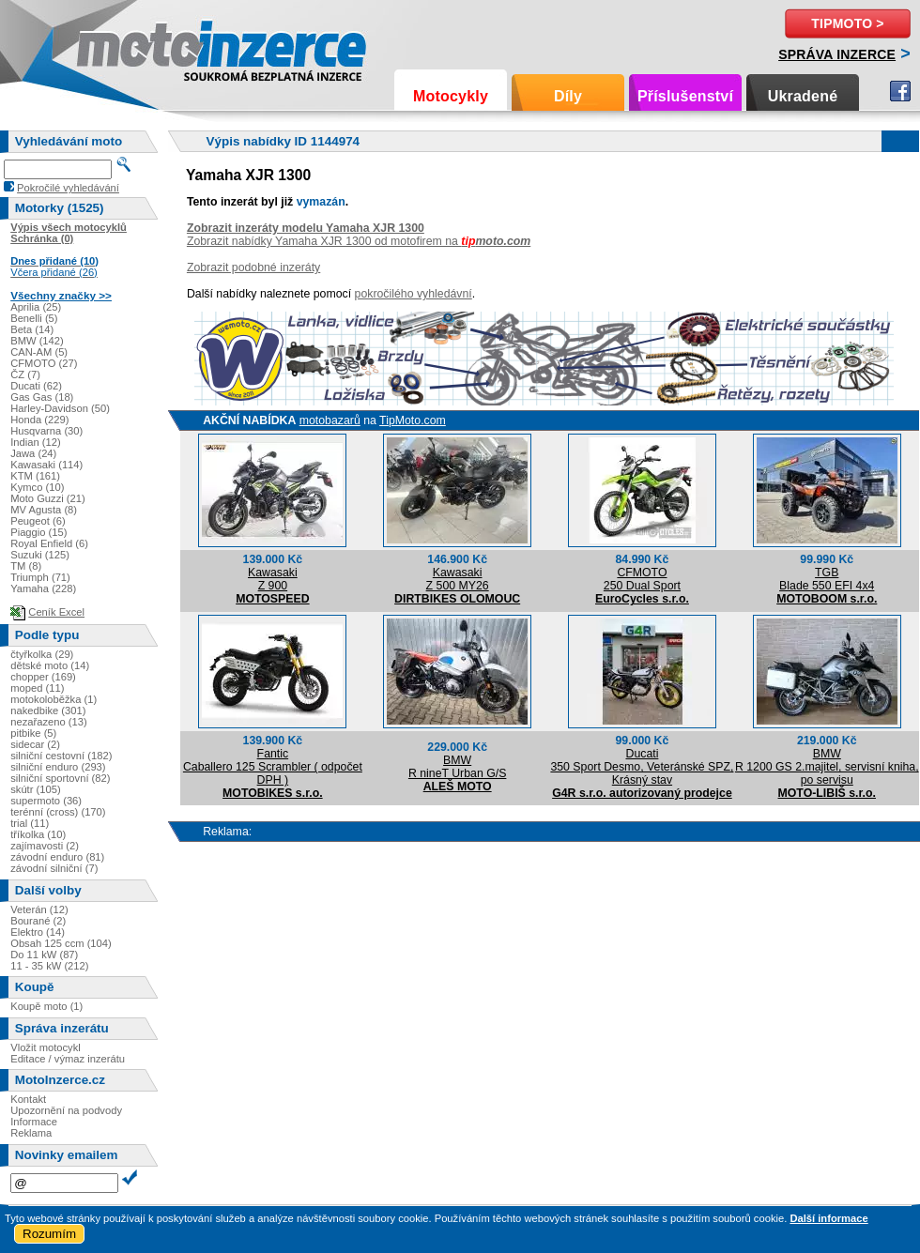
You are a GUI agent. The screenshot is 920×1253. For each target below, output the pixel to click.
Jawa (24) (33, 453)
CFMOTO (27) (43, 363)
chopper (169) (43, 676)
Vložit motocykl (45, 1047)
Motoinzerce (116, 46)
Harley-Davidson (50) (60, 408)
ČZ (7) (25, 374)
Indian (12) (35, 442)
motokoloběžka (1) (53, 699)
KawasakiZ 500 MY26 (457, 579)
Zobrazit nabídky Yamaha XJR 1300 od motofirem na (358, 241)
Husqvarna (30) (46, 430)
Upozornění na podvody (66, 1110)
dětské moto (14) (49, 665)
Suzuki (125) (39, 554)
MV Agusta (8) (43, 509)
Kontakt (28, 1099)
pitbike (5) (33, 733)
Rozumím (49, 1234)
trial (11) (29, 823)
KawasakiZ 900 (273, 579)
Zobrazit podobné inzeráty (253, 267)
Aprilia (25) (35, 307)
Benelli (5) (33, 318)
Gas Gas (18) (41, 397)
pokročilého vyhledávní (413, 293)
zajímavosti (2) (44, 845)
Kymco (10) (37, 487)
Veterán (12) (39, 909)
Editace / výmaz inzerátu (67, 1058)
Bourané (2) (38, 920)
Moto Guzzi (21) (47, 498)
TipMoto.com (412, 420)
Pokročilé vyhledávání (68, 187)
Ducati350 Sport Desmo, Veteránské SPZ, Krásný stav (641, 767)
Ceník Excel (56, 612)
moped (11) (37, 688)
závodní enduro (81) (57, 857)
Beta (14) (32, 329)
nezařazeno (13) (48, 721)
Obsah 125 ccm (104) (61, 943)
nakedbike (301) (47, 710)
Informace (33, 1121)
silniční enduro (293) (57, 766)
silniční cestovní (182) (61, 755)
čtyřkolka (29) (41, 654)
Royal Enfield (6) (49, 543)
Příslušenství (685, 96)
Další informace (828, 1218)
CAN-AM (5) (39, 352)
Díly (568, 96)
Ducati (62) (36, 385)
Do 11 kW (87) (44, 954)
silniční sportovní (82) (60, 778)
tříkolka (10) (38, 834)
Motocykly (450, 96)
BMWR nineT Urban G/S (457, 767)
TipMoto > (847, 23)
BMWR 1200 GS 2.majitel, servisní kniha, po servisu (827, 767)
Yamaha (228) (43, 588)
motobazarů (329, 420)
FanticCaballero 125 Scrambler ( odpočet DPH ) (272, 767)
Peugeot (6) (37, 521)
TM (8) (25, 566)
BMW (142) (37, 340)
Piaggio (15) (38, 532)
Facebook (900, 91)
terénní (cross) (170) (57, 812)
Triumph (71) (40, 577)
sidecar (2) (35, 744)
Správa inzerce (837, 54)
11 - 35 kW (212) (49, 965)
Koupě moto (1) (46, 1006)
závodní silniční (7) (54, 868)
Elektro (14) (37, 932)
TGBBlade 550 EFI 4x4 (826, 579)
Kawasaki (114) (46, 464)
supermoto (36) (46, 800)
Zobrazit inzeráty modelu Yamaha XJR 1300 (305, 228)
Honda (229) (39, 419)
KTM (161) (35, 475)
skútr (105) (35, 789)
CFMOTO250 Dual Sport (642, 579)
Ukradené (803, 96)
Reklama (31, 1132)
